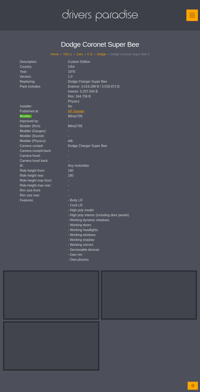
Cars (79, 54)
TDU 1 (67, 54)
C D (90, 54)
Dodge (101, 54)
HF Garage (76, 111)
